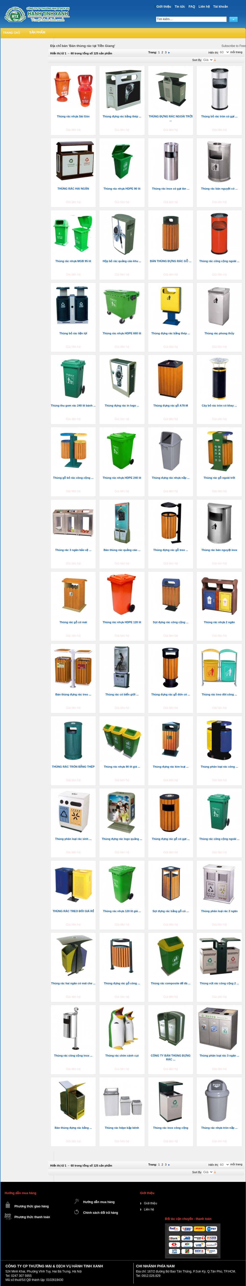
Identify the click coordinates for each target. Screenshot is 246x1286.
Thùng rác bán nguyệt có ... (219, 188)
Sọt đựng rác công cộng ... (171, 622)
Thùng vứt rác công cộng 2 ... (219, 983)
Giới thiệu (163, 6)
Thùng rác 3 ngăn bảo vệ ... (73, 550)
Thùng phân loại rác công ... (219, 766)
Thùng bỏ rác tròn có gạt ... (219, 116)
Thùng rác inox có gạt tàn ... (170, 188)
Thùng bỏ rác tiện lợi (73, 333)
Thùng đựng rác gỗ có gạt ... (171, 838)
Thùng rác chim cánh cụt (121, 1055)
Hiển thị (213, 52)
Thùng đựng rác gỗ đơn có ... (170, 694)
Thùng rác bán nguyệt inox (219, 550)
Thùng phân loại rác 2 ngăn (219, 911)
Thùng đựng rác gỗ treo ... (170, 550)
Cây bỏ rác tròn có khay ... (219, 405)
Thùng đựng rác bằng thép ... (122, 116)
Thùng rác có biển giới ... (122, 694)
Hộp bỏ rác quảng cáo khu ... (122, 261)
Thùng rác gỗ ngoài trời (219, 477)
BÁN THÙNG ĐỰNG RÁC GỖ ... (170, 261)
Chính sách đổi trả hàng (100, 1213)
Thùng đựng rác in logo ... (122, 405)
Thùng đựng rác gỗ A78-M (170, 405)
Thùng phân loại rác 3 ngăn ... (219, 1055)
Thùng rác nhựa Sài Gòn (73, 116)
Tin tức (180, 6)
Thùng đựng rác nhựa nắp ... (171, 477)
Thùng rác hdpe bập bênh (122, 1127)
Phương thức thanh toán (32, 1217)
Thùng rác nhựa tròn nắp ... (219, 1127)
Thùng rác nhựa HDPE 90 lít (121, 188)
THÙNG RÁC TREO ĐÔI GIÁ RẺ (73, 911)
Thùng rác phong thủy (219, 333)
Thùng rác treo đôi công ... (219, 694)
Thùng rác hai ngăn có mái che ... (73, 983)
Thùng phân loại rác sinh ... (73, 838)
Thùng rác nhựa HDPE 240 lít (122, 477)
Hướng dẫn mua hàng (99, 1202)
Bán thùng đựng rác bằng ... (73, 1127)
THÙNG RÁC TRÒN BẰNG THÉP (73, 766)
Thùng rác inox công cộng (170, 1127)
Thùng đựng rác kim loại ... (171, 766)
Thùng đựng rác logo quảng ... (122, 838)
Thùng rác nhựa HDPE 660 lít (122, 333)
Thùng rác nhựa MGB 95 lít (73, 261)
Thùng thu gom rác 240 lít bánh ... (73, 405)
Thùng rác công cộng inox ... (73, 1055)
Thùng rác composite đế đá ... (170, 983)
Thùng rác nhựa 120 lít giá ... (122, 911)
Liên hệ (204, 6)
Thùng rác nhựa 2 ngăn (219, 622)
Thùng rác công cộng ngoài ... (219, 261)
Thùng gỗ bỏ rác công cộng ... (73, 477)
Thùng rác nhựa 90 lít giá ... (122, 766)
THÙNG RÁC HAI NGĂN (73, 188)
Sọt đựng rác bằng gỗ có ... (171, 911)
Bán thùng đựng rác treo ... (73, 694)
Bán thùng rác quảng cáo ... (121, 550)
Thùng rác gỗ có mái (73, 622)
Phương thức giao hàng (32, 1206)
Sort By (197, 60)
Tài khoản (220, 6)
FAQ (192, 6)
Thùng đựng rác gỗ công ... (122, 983)
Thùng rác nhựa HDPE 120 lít (122, 622)
